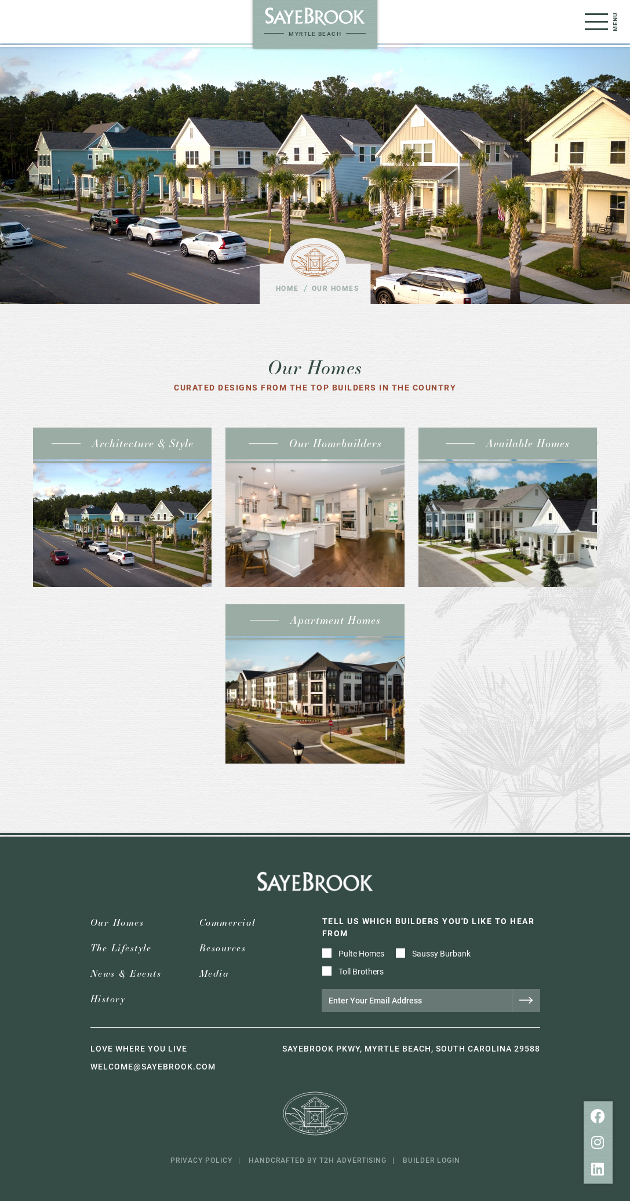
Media (214, 973)
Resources (222, 948)
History (108, 999)
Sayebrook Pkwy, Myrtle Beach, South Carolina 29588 (411, 1048)
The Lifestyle (121, 948)
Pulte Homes (361, 953)
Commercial (227, 922)
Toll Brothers (361, 971)
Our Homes (117, 922)
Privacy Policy (201, 1160)
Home (287, 288)
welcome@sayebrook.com (153, 1066)
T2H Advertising (353, 1160)
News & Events (126, 973)
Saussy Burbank (441, 953)
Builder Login (431, 1160)
